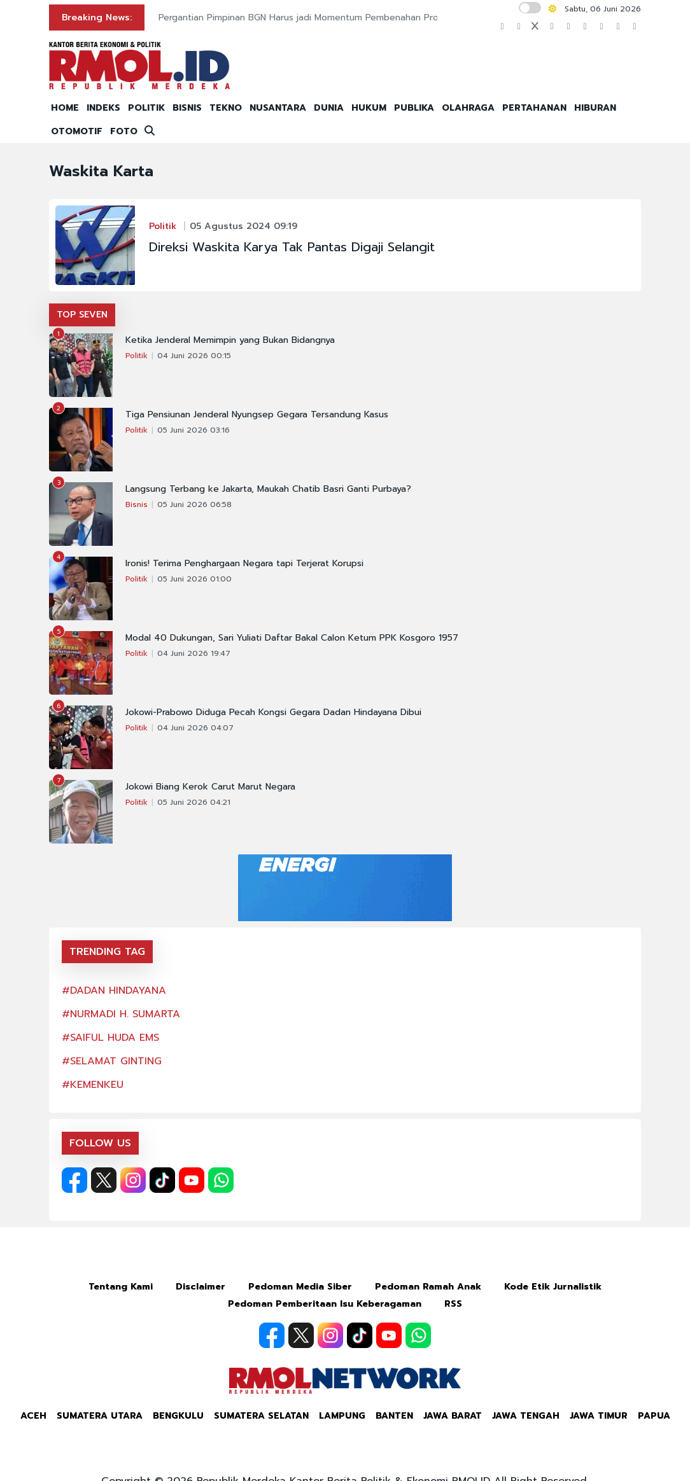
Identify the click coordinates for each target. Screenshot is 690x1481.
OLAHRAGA (468, 108)
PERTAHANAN (534, 108)
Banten (394, 1415)
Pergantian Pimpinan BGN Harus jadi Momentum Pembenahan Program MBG (320, 17)
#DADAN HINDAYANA (114, 990)
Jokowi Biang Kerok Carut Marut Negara (210, 787)
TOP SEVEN (82, 314)
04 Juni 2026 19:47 (193, 653)
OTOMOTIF (76, 131)
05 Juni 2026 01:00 (194, 579)
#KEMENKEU (92, 1084)
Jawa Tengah (526, 1415)
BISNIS (187, 108)
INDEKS (103, 108)
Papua (654, 1415)
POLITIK (146, 108)
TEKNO (225, 108)
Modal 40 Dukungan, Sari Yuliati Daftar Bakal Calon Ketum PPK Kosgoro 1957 (291, 638)
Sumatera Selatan (261, 1415)
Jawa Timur (599, 1415)
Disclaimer (200, 1286)
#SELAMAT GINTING (112, 1061)
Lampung (342, 1415)
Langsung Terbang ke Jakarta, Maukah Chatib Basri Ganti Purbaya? (268, 489)
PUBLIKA (414, 108)
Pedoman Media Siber (300, 1286)
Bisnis (136, 504)
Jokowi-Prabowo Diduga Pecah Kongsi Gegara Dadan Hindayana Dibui (273, 712)
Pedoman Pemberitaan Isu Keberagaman (324, 1304)
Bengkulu (178, 1415)
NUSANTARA (278, 108)
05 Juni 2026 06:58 (194, 504)
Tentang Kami (120, 1286)
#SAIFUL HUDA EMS (110, 1037)
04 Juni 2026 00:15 (194, 355)
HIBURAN (595, 108)
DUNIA (329, 108)
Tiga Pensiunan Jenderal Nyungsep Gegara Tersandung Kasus (256, 414)
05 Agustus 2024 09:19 (243, 226)
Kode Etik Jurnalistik (553, 1286)
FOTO (123, 131)
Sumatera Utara (100, 1415)
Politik (162, 226)
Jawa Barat (452, 1415)
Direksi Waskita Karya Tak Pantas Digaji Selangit (292, 247)
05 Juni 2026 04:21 (193, 802)
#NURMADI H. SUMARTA (121, 1014)
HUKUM (368, 108)
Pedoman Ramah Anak (428, 1286)
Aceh (33, 1415)
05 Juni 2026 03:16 (193, 430)
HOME (65, 108)
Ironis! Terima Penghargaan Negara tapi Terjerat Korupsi (244, 563)
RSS (453, 1304)
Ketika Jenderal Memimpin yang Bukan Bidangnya (230, 340)
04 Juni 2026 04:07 (195, 728)
